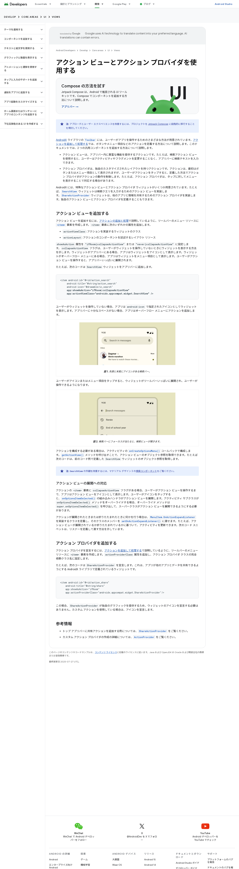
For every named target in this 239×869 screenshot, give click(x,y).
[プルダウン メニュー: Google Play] (131, 4)
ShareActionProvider (75, 195)
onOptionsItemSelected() (78, 498)
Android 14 (150, 864)
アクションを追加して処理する (123, 550)
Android (53, 859)
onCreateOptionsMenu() (144, 451)
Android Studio (223, 4)
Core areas (29, 16)
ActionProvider (144, 637)
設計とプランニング (71, 4)
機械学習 (85, 864)
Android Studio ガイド (187, 862)
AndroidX (61, 140)
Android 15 (150, 859)
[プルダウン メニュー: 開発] (103, 4)
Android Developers (65, 50)
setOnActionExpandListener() (141, 521)
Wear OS (117, 864)
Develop (10, 16)
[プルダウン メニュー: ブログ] (155, 4)
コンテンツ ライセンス (106, 652)
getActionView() (73, 455)
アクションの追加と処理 (114, 221)
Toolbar (90, 140)
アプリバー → (69, 106)
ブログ (147, 4)
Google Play (119, 4)
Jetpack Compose (158, 124)
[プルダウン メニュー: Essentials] (51, 4)
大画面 (115, 859)
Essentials (41, 4)
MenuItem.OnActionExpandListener (172, 517)
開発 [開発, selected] (97, 4)
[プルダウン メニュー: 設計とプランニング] (86, 4)
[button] (20, 29)
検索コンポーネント (146, 471)
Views (56, 16)
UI (45, 16)
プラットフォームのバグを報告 (220, 861)
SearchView (69, 191)
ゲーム (84, 859)
